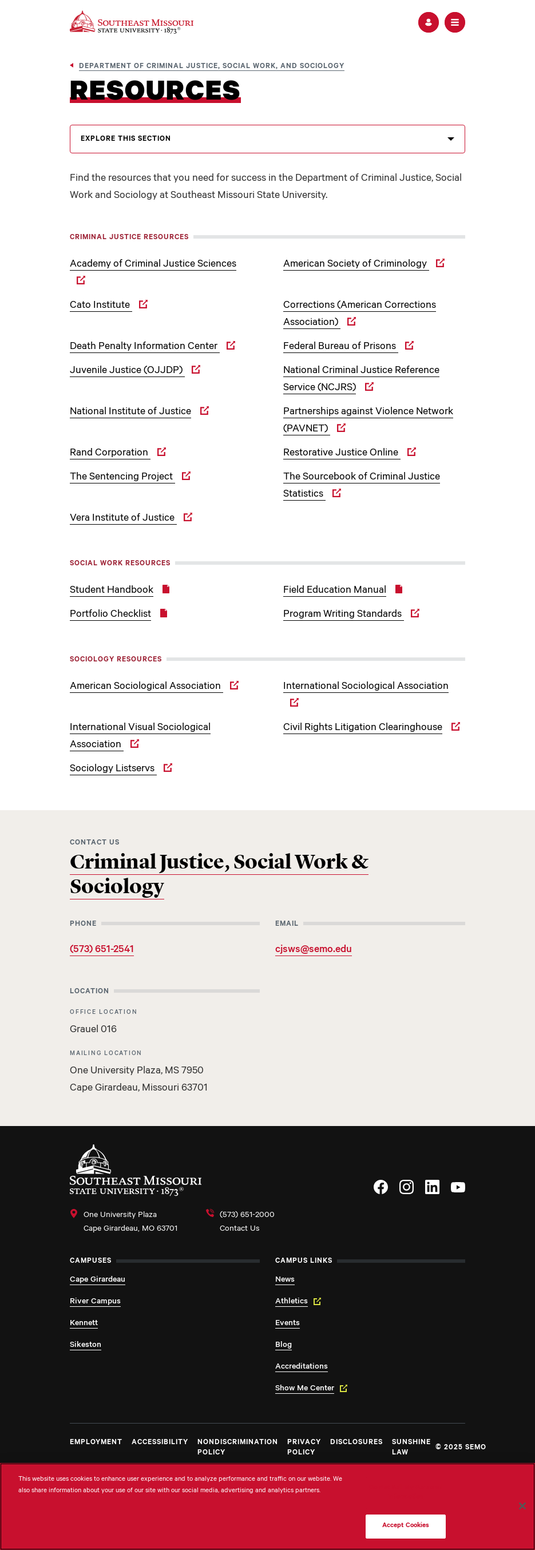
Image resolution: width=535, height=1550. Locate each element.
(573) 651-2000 (247, 1215)
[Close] (522, 1506)
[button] (428, 22)
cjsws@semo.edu (313, 950)
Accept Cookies (406, 1526)
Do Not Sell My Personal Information (405, 1493)
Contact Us (240, 1229)
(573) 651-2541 (102, 950)
